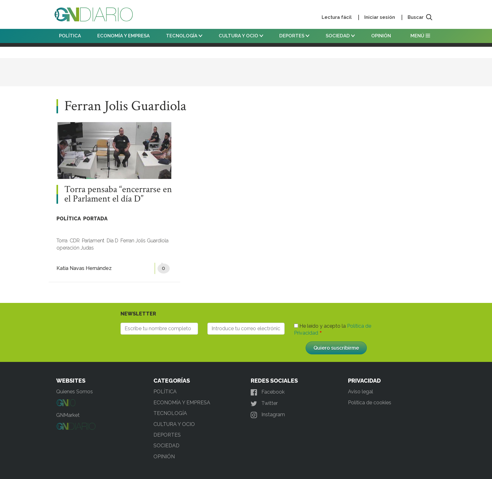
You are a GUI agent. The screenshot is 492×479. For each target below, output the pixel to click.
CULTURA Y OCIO (241, 36)
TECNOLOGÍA (184, 36)
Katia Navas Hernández (84, 268)
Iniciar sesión (379, 17)
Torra (61, 241)
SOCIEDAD (340, 36)
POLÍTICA (70, 36)
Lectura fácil (337, 17)
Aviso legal (360, 392)
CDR (75, 241)
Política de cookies (369, 403)
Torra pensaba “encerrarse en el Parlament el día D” (118, 194)
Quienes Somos (74, 392)
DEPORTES (294, 36)
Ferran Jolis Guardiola (144, 241)
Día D (112, 241)
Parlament (93, 241)
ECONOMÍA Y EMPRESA (123, 36)
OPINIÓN (381, 36)
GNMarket (68, 415)
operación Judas (75, 248)
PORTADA (95, 219)
